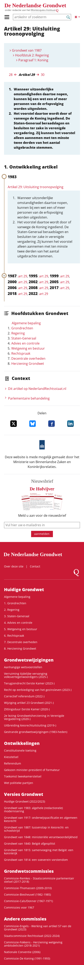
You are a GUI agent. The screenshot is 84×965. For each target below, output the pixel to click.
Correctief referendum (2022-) (24, 696)
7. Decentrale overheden (20, 642)
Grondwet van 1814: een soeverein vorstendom (36, 860)
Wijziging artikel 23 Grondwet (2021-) (29, 703)
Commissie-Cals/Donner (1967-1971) (28, 901)
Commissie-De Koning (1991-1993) (27, 958)
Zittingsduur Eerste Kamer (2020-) (27, 709)
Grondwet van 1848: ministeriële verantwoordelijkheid (41, 837)
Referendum (12, 763)
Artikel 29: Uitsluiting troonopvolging (35, 187)
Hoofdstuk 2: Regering (32, 55)
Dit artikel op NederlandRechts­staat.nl (37, 388)
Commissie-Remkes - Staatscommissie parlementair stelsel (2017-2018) (39, 879)
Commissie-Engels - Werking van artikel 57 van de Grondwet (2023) (37, 927)
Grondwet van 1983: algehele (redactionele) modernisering (33, 809)
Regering (18, 333)
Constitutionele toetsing (20, 750)
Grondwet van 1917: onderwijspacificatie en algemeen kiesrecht (40, 819)
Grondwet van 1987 (27, 50)
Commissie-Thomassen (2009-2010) (28, 888)
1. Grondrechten (15, 603)
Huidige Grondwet (24, 589)
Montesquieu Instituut (43, 10)
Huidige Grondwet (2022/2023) (24, 801)
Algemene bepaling (26, 323)
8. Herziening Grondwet (20, 648)
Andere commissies (25, 918)
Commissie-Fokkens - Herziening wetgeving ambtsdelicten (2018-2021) (33, 943)
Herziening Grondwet (27, 363)
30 (42, 74)
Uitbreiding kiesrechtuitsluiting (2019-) (30, 725)
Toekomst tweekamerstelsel (22, 776)
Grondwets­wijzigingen (29, 659)
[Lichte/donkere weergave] (77, 17)
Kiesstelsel (11, 757)
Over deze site (13, 566)
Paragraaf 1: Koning (33, 60)
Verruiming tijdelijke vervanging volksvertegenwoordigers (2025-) (26, 675)
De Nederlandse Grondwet (35, 5)
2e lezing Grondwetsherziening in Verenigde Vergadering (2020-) (34, 717)
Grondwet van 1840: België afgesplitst (29, 843)
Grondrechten (22, 328)
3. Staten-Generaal (16, 616)
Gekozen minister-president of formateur (32, 770)
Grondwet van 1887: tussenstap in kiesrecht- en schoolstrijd (36, 828)
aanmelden (41, 534)
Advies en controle (25, 343)
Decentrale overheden (28, 358)
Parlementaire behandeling (29, 398)
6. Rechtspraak (14, 635)
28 (11, 74)
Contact (35, 566)
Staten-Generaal (23, 338)
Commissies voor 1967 (19, 907)
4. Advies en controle (18, 623)
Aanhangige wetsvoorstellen (23, 667)
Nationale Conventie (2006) (22, 952)
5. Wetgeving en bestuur (20, 629)
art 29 (22, 276)
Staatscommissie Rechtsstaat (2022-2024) (32, 936)
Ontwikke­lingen (22, 743)
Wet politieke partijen (18, 783)
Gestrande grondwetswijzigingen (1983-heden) (35, 732)
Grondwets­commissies (29, 871)
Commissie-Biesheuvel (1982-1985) (27, 894)
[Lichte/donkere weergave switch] (77, 17)
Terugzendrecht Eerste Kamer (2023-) (29, 683)
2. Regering (11, 610)
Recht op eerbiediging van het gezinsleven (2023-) (37, 690)
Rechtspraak (20, 353)
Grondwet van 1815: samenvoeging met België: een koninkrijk (38, 851)
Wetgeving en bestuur (28, 348)
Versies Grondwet (23, 794)
